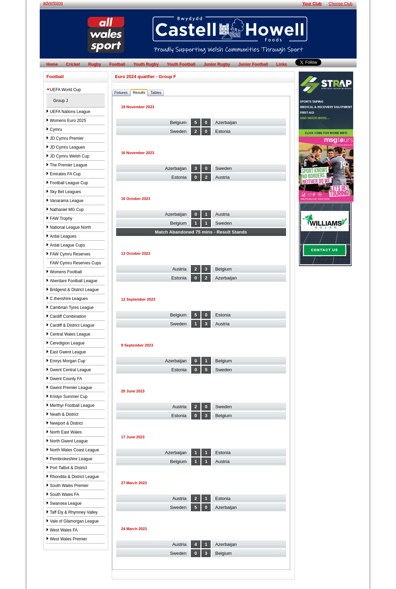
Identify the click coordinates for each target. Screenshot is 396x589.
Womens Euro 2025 (68, 120)
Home (52, 64)
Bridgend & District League (74, 289)
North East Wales (66, 432)
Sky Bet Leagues (65, 191)
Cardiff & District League (72, 325)
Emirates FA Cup (65, 174)
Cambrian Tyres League (72, 307)
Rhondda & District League (74, 476)
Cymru (56, 129)
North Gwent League (69, 441)
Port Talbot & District (68, 467)
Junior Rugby (216, 64)
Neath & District (64, 414)
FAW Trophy (61, 218)
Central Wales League (70, 334)
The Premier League (68, 165)
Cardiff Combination (68, 316)
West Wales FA (64, 530)
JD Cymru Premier (67, 138)
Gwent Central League (70, 369)
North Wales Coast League (74, 450)
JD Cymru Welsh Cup (69, 156)
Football (117, 64)
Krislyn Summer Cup (69, 396)
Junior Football (253, 64)
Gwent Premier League (71, 387)
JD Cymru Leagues (67, 147)
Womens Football (66, 272)
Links (281, 64)
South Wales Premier (69, 485)
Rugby (94, 64)
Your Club (311, 3)
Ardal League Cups (67, 245)
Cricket (73, 64)
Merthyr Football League (72, 405)
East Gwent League (68, 352)
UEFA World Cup (65, 89)
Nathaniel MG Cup (67, 209)
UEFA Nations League (70, 111)
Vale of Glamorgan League (74, 521)
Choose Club (340, 3)
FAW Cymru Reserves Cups (75, 263)
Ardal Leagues (63, 236)
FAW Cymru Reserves (70, 254)
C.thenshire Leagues (69, 298)
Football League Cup (69, 182)
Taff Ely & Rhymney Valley (74, 512)
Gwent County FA (66, 378)
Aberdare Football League (74, 280)
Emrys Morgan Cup (67, 361)
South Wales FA (64, 494)
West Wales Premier (68, 539)
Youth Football (181, 64)
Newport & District (66, 423)
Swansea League (66, 503)
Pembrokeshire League (71, 458)
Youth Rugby (146, 64)
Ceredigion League (67, 343)
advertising (53, 3)
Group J (60, 100)
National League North (70, 227)
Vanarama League (67, 200)
